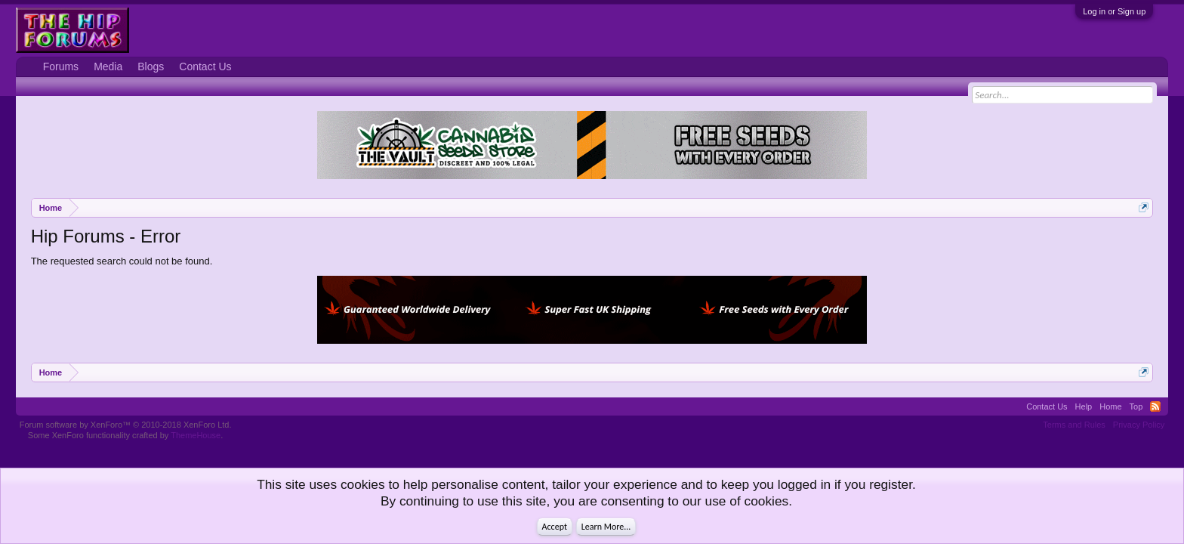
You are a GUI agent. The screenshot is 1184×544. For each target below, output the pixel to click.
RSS (1155, 406)
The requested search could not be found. (122, 261)
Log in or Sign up (1114, 11)
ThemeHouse (195, 435)
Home (1110, 406)
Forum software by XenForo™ (126, 424)
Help (1084, 406)
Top (1136, 406)
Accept (554, 526)
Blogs (150, 66)
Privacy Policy (1138, 424)
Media (108, 66)
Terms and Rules (1074, 424)
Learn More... (606, 526)
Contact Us (205, 66)
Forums (61, 66)
